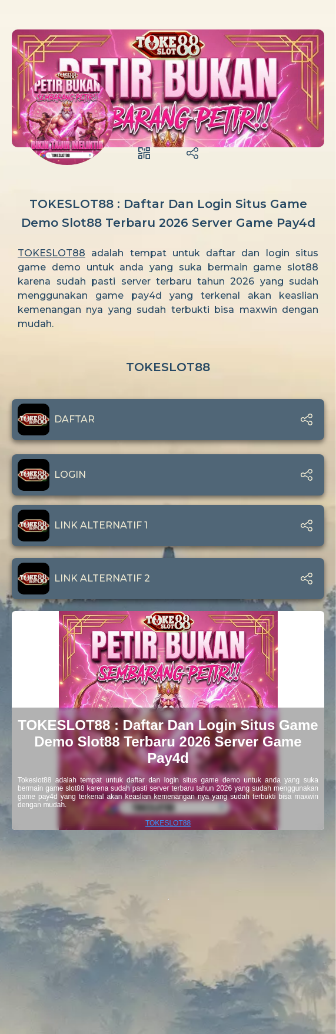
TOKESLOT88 (51, 253)
